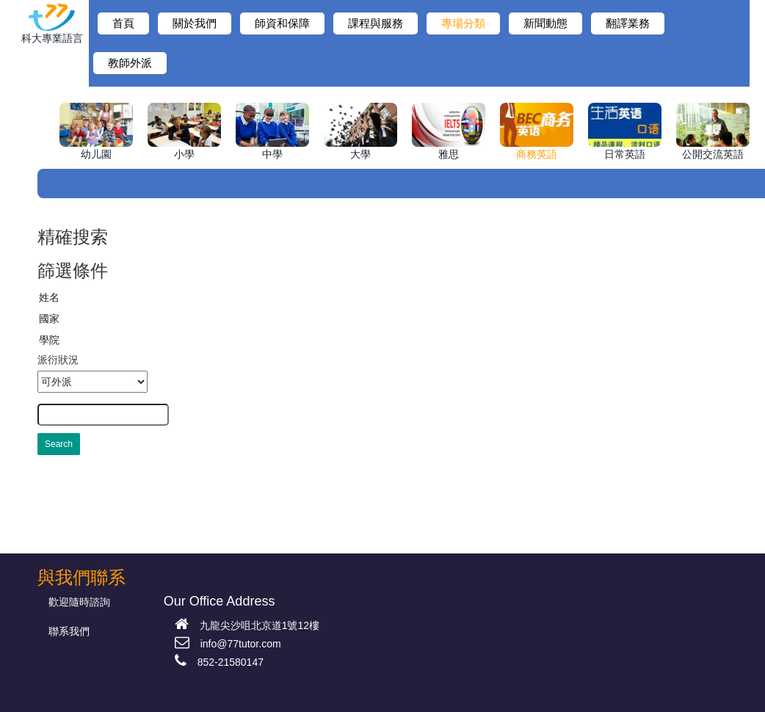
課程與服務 (375, 23)
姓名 (49, 297)
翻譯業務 (628, 23)
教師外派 (130, 63)
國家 (49, 318)
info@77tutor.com (228, 644)
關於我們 (195, 23)
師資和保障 (282, 23)
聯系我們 (69, 631)
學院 (49, 340)
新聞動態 (545, 23)
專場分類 (463, 23)
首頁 (123, 23)
